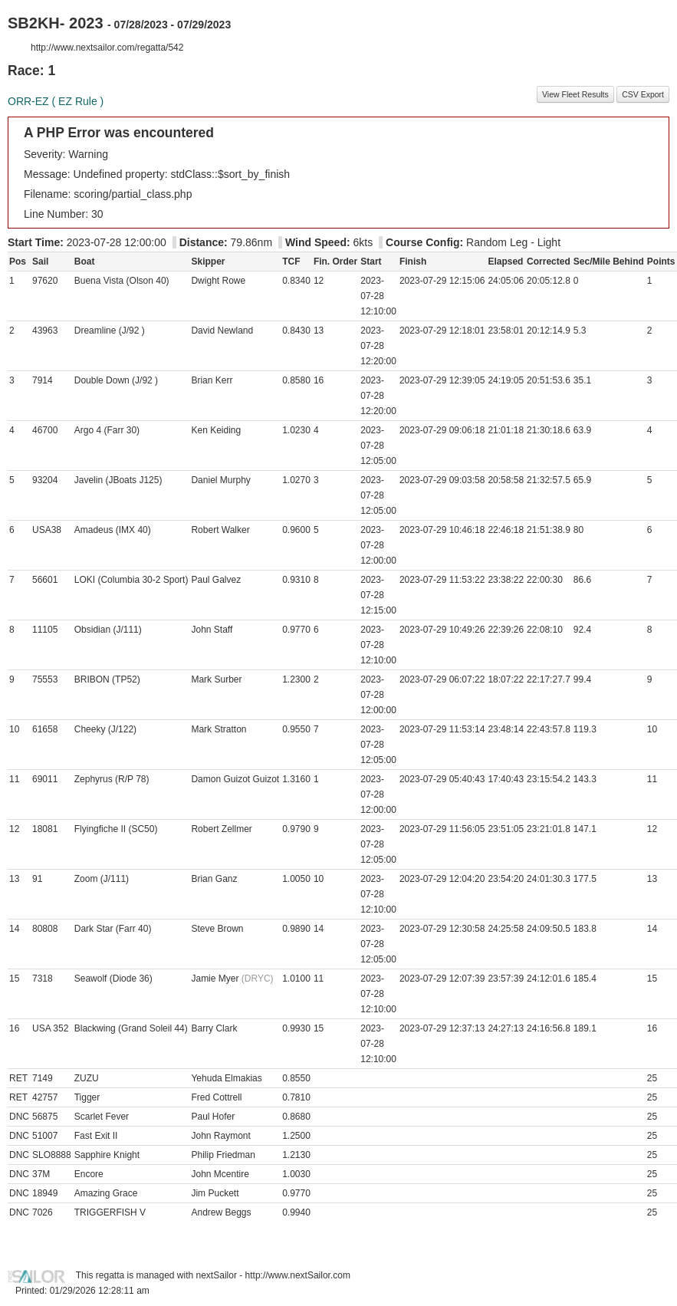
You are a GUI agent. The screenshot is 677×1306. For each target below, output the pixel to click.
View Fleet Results (575, 94)
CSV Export (643, 94)
